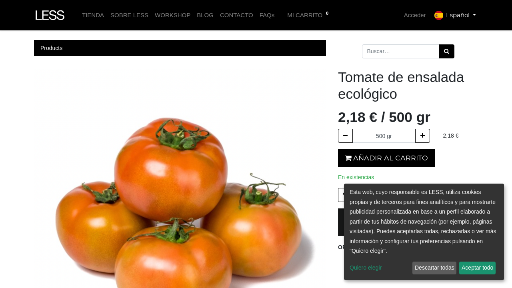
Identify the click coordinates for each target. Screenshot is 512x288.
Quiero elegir (366, 267)
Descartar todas (434, 267)
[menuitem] (93, 15)
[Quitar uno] (345, 136)
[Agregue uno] (422, 136)
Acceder (415, 15)
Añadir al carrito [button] (386, 158)
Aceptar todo (477, 267)
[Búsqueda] (446, 51)
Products (51, 48)
